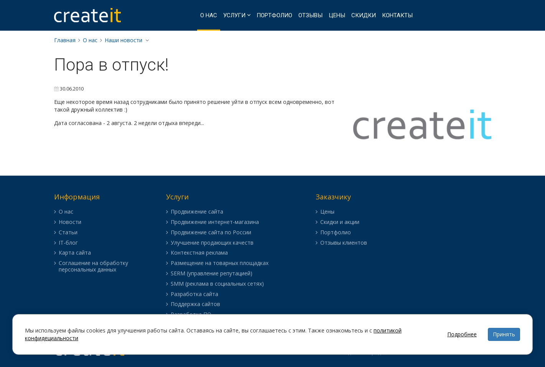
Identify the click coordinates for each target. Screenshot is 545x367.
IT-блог (68, 243)
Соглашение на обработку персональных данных (93, 266)
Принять (504, 334)
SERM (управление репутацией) (211, 273)
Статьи (68, 232)
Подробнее (462, 334)
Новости (70, 222)
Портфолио (274, 15)
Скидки (363, 15)
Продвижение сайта (197, 212)
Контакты (397, 15)
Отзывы (310, 15)
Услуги (234, 15)
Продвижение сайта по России (211, 232)
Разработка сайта (194, 294)
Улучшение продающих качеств (212, 243)
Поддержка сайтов (195, 304)
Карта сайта (75, 253)
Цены (337, 15)
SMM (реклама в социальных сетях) (217, 284)
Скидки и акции (339, 222)
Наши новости (123, 40)
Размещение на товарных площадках (219, 263)
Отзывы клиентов (343, 243)
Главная (65, 40)
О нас (208, 15)
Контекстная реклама (199, 253)
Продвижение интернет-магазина (215, 222)
